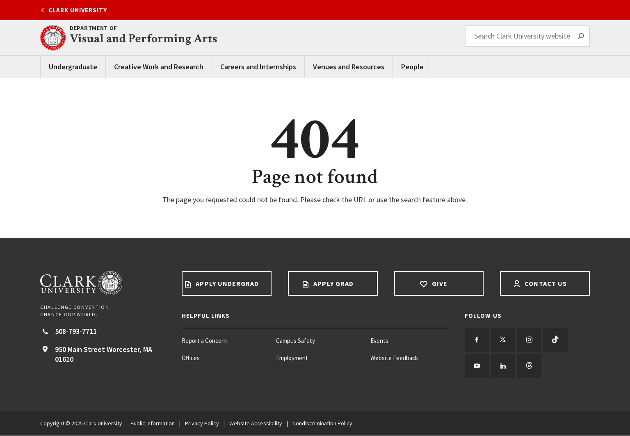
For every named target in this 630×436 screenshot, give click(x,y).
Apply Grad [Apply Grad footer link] (333, 283)
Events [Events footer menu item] (379, 341)
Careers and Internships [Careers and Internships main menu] (258, 66)
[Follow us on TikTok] (555, 340)
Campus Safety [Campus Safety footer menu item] (295, 341)
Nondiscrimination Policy (322, 423)
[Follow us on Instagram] (529, 340)
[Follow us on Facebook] (477, 340)
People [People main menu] (412, 66)
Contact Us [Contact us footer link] (545, 283)
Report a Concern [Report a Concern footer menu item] (204, 341)
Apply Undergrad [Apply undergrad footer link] (226, 283)
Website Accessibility (255, 423)
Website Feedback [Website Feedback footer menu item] (394, 358)
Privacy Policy (202, 423)
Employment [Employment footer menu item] (292, 358)
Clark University (77, 10)
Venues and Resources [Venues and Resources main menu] (348, 66)
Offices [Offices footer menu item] (191, 358)
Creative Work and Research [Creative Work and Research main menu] (158, 66)
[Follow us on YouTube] (477, 366)
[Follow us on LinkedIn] (503, 366)
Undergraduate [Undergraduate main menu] (73, 66)
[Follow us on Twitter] (503, 340)
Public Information (152, 423)
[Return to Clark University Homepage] (102, 283)
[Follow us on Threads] (529, 366)
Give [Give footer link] (438, 283)
